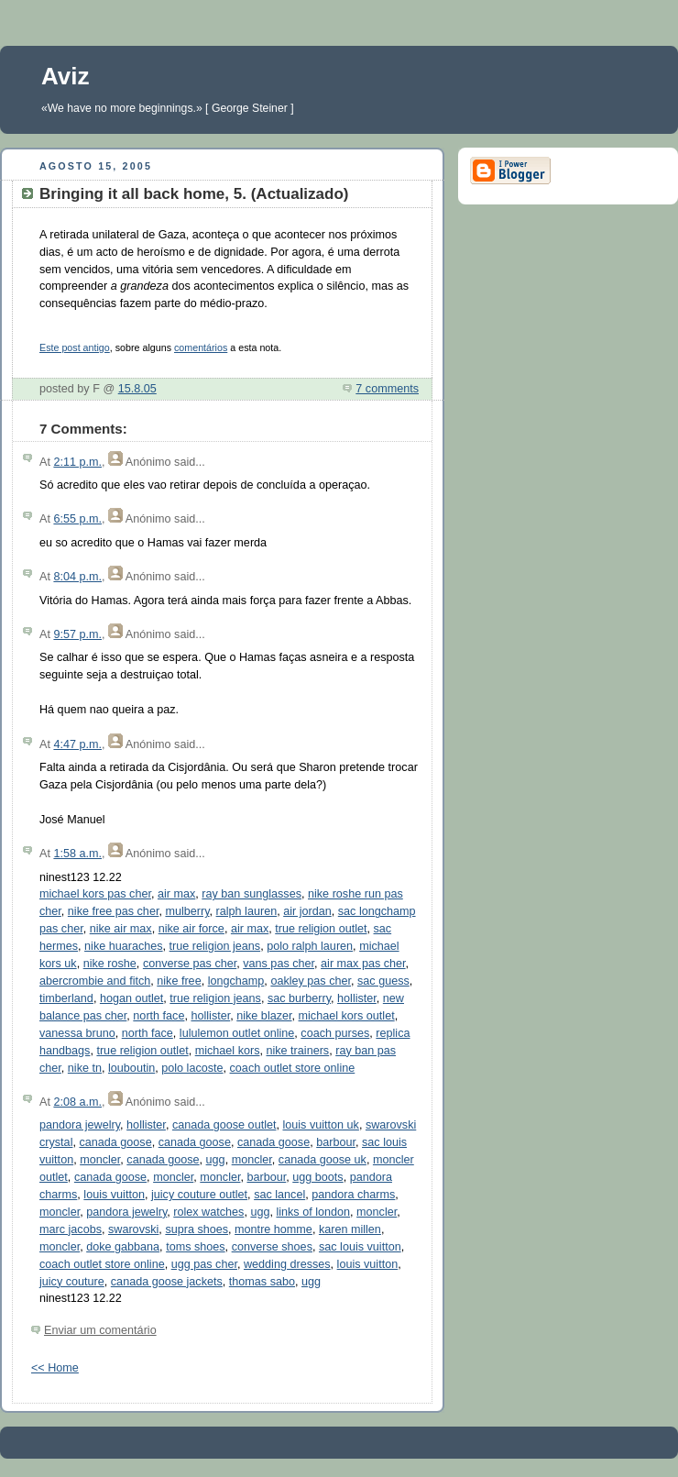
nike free (179, 981)
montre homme (273, 1229)
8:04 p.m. (77, 576)
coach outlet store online (292, 1068)
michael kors (227, 1050)
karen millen (350, 1229)
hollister (357, 998)
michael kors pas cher (95, 893)
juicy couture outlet (199, 1194)
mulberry (187, 911)
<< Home (55, 1367)
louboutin (131, 1068)
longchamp (236, 981)
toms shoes (195, 1246)
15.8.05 (137, 388)
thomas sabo (262, 1281)
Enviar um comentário (100, 1330)
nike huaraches (123, 946)
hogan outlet (131, 998)
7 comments (387, 388)
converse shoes (272, 1246)
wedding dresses (287, 1264)
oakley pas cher (310, 981)
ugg (215, 1159)
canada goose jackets (167, 1281)
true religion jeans (215, 946)
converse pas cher (189, 963)
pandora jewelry (79, 1125)
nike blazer (263, 1015)
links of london (313, 1212)
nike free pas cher (113, 911)
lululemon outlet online (237, 1033)
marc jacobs (70, 1229)
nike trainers (297, 1050)
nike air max (121, 928)
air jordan (307, 911)
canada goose (115, 1142)
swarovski (133, 1229)
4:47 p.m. (77, 744)
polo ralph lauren (310, 946)
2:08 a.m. (77, 1102)
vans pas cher (278, 963)
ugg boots (317, 1177)
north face (158, 1015)
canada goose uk (322, 1159)
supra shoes (196, 1229)
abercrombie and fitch (94, 981)
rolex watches (208, 1212)
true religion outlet (320, 928)
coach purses (335, 1033)
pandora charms (353, 1194)
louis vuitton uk (320, 1125)
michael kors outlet (347, 1015)
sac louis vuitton (360, 1246)
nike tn (85, 1068)
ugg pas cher (204, 1264)
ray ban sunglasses (251, 893)
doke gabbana (122, 1246)
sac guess (383, 981)
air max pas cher (363, 963)
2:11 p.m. (77, 462)
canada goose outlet (224, 1125)
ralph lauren (247, 911)
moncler (100, 1159)
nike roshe (110, 963)
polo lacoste (192, 1068)
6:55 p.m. (77, 519)
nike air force (191, 928)
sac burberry (299, 998)
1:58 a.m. (77, 853)
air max (176, 893)
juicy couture (71, 1281)
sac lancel (279, 1194)
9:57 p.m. (77, 634)
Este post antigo (74, 347)
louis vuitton (114, 1194)
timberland (66, 998)
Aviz (65, 76)
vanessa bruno (77, 1033)
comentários (200, 347)
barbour (335, 1142)
